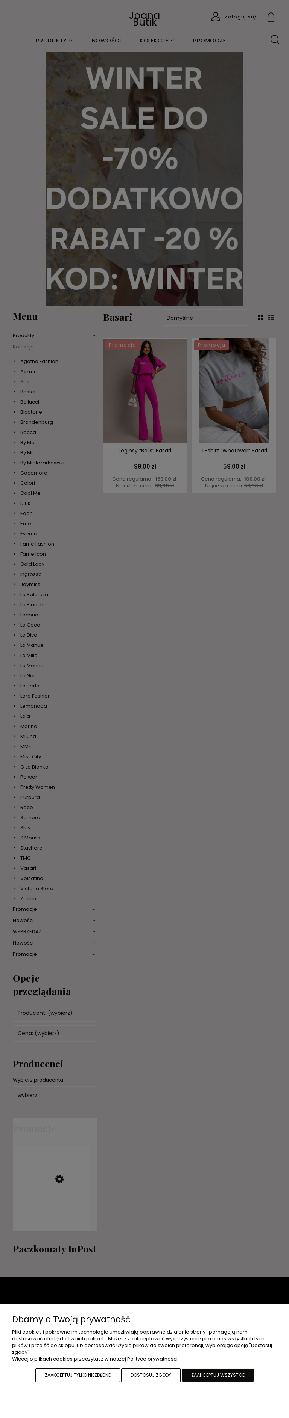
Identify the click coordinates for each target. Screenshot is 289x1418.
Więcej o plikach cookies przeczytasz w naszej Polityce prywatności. (95, 1358)
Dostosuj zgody (151, 1375)
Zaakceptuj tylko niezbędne (78, 1375)
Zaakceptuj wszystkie (218, 1375)
